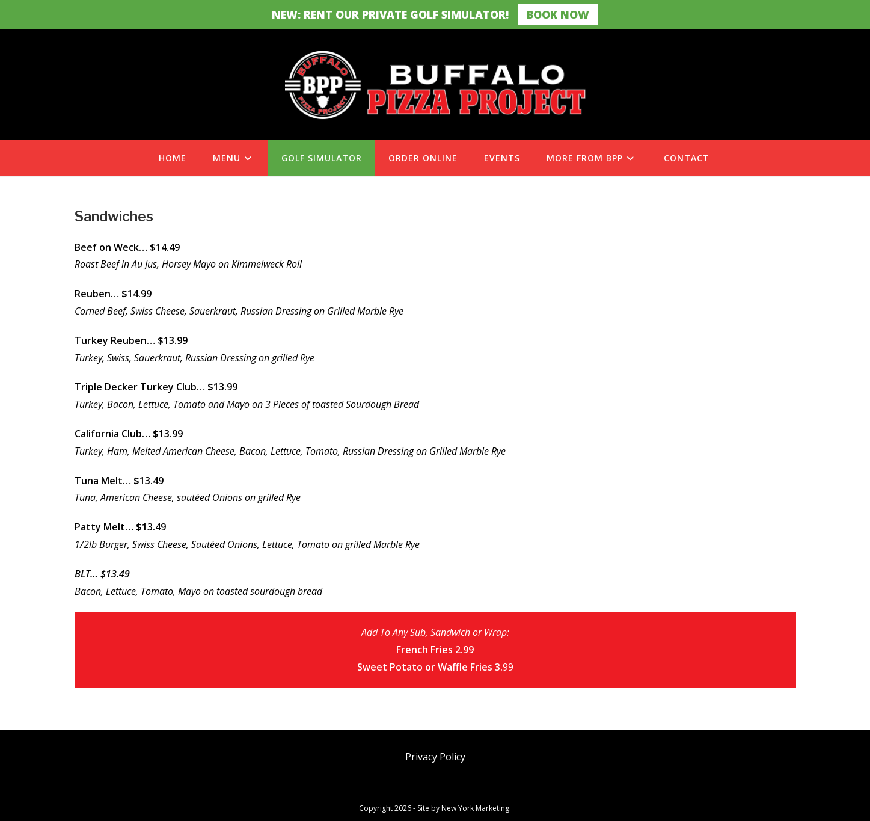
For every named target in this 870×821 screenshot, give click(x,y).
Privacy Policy (435, 756)
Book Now (558, 14)
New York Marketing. (476, 808)
